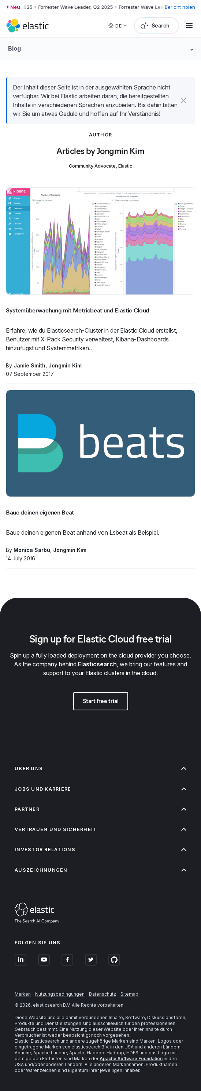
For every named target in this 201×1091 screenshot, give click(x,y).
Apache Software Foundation (131, 1058)
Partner (100, 809)
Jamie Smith (29, 365)
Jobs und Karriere (100, 789)
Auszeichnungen (100, 870)
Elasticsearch (97, 664)
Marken (23, 994)
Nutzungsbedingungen (60, 994)
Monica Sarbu (32, 550)
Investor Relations (100, 849)
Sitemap (129, 994)
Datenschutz (102, 994)
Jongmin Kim (65, 365)
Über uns (100, 768)
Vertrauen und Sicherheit (100, 829)
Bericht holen (180, 7)
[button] (183, 100)
